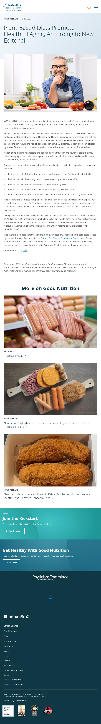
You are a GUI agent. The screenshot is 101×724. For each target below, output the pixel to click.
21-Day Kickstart (14, 531)
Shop (6, 656)
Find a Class (11, 562)
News (6, 636)
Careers (7, 675)
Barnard (13, 670)
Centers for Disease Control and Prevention (62, 238)
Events (6, 651)
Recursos (12, 679)
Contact (7, 661)
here (25, 250)
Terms (21, 701)
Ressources (13, 684)
